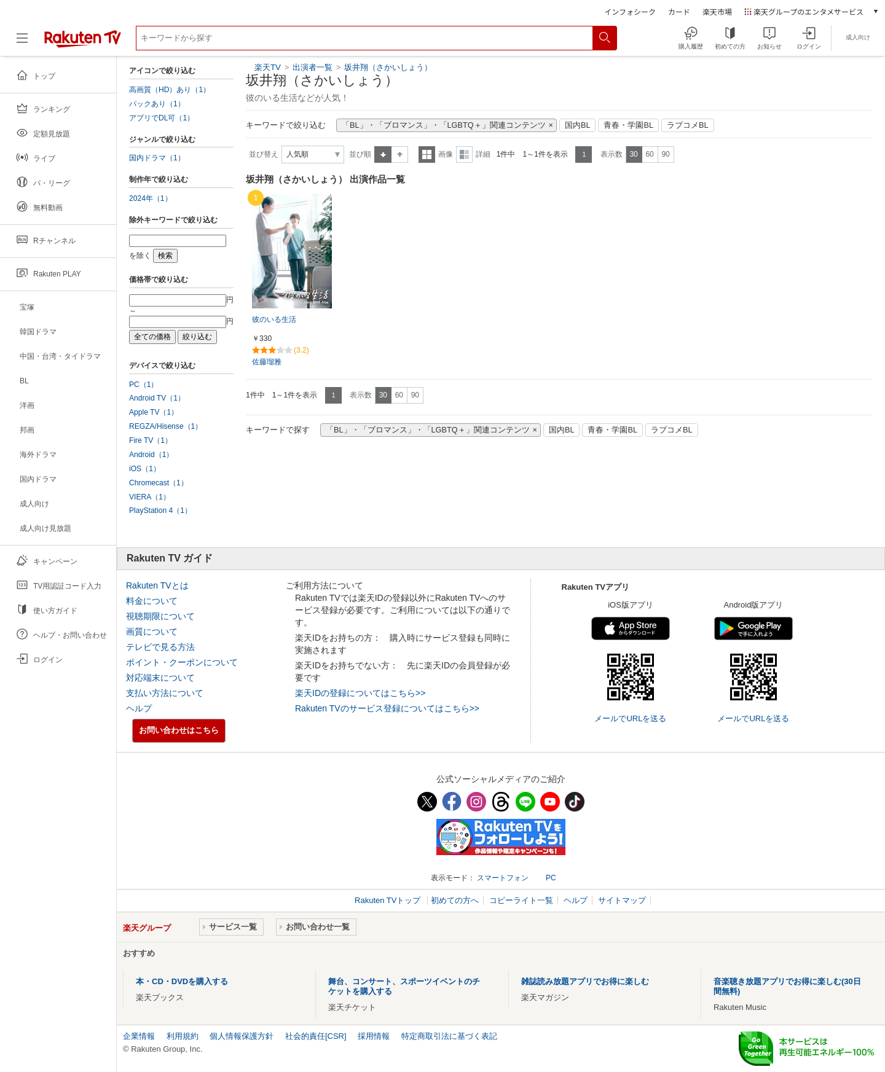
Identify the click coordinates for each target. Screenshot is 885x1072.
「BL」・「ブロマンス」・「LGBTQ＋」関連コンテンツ (444, 125)
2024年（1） (150, 198)
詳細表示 (464, 154)
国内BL (578, 125)
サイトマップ (622, 900)
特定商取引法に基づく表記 (449, 1036)
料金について (152, 601)
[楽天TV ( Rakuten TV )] (82, 42)
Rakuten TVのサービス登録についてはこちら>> (387, 708)
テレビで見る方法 (160, 647)
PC (551, 878)
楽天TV (267, 67)
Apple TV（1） (153, 412)
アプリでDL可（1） (161, 118)
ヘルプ (139, 708)
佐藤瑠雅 (266, 362)
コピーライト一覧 (521, 900)
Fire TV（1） (150, 440)
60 (649, 154)
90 (665, 154)
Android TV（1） (157, 398)
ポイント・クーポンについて (182, 662)
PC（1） (144, 384)
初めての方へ (455, 900)
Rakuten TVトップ (389, 900)
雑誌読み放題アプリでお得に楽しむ (585, 981)
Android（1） (151, 454)
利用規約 (183, 1036)
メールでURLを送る (630, 718)
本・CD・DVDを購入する (182, 981)
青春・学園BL (628, 125)
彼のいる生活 (274, 319)
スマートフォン (503, 878)
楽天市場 (717, 11)
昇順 (382, 154)
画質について (152, 631)
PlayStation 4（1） (160, 510)
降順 (399, 154)
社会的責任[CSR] (316, 1036)
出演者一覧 (312, 67)
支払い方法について (164, 693)
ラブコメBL (688, 125)
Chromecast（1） (158, 483)
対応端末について (160, 678)
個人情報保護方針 (241, 1036)
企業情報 (139, 1036)
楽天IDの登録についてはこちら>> (360, 693)
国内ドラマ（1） (157, 158)
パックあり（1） (157, 104)
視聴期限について (160, 616)
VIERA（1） (149, 497)
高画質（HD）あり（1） (169, 89)
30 (633, 154)
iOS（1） (144, 468)
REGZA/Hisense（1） (165, 426)
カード (679, 11)
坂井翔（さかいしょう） (388, 67)
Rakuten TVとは (157, 585)
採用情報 (374, 1036)
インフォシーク (630, 11)
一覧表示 (427, 154)
